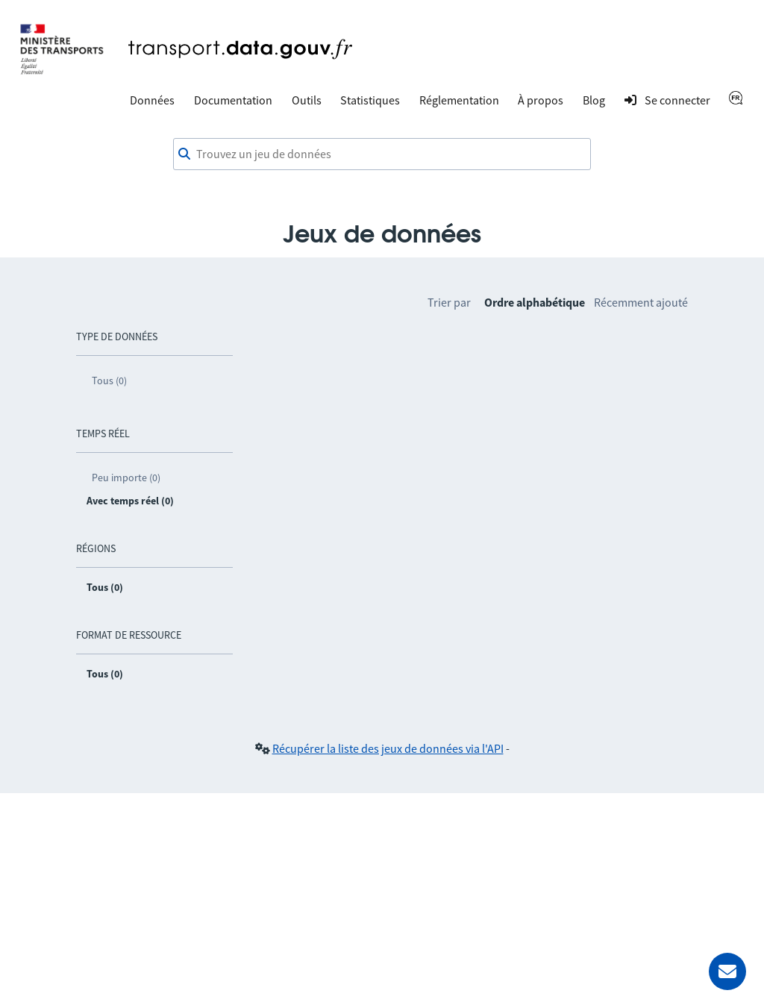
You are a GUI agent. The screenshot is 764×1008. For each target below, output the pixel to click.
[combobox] (382, 154)
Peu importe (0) (126, 477)
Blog (594, 100)
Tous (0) (109, 380)
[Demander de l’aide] (727, 971)
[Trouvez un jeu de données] (382, 154)
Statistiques (370, 100)
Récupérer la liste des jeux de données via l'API (388, 748)
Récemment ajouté (641, 302)
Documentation (233, 100)
